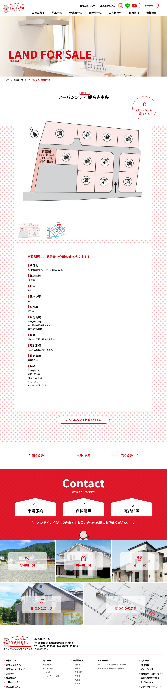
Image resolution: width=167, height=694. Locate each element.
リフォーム (49, 668)
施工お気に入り (108, 5)
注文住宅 (48, 664)
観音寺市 (78, 668)
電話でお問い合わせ (150, 677)
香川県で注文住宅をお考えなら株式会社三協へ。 (26, 647)
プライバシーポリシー (151, 686)
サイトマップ (147, 682)
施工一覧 (57, 12)
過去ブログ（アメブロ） (17, 669)
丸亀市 (77, 679)
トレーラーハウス (51, 676)
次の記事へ (128, 455)
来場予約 (149, 5)
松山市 (77, 664)
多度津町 (78, 672)
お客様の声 (115, 12)
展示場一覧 (95, 12)
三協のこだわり (13, 660)
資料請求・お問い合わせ (152, 673)
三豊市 (77, 676)
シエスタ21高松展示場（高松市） (113, 664)
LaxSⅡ (47, 672)
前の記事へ (39, 455)
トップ (6, 80)
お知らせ (10, 673)
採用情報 (134, 12)
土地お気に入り (87, 5)
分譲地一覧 (75, 12)
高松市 (77, 683)
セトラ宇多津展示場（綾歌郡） (112, 668)
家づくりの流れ (13, 664)
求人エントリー (148, 669)
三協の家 (37, 12)
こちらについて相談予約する (83, 420)
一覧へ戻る (83, 455)
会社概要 (151, 12)
